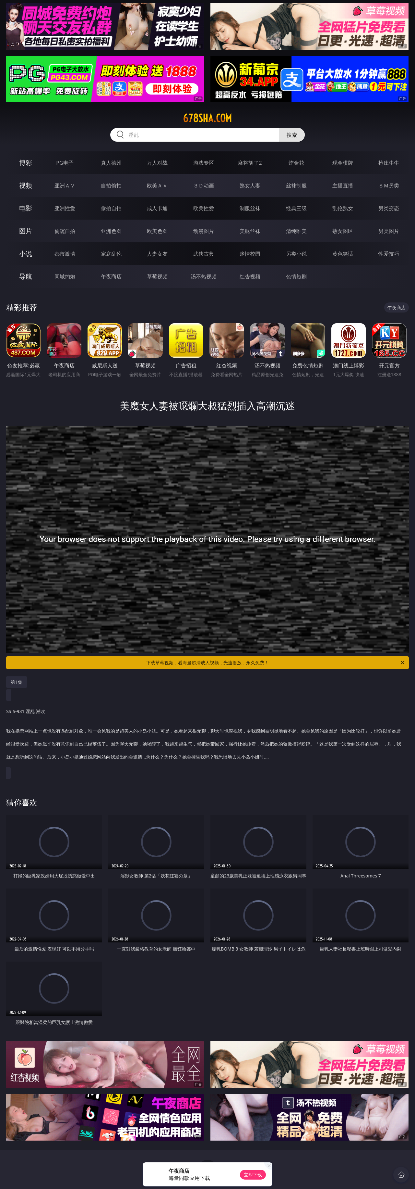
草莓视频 (157, 276)
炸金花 (296, 162)
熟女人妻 (250, 185)
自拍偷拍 (111, 185)
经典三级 (296, 208)
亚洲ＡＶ (64, 185)
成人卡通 (157, 208)
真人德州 (111, 162)
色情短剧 (296, 276)
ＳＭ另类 (388, 185)
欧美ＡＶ (157, 185)
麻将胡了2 (250, 162)
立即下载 (253, 1174)
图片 (25, 230)
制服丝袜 (250, 208)
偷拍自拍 (111, 208)
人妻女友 (157, 253)
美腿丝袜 (250, 231)
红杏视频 (250, 276)
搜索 (292, 134)
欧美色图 (157, 231)
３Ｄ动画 (203, 185)
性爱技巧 (388, 253)
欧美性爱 (203, 208)
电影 (25, 208)
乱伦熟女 (342, 208)
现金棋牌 (342, 162)
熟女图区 (342, 231)
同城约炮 (64, 276)
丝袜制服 (296, 185)
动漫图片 (203, 231)
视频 (25, 185)
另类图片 (388, 231)
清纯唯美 (296, 231)
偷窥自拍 (64, 231)
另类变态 (388, 208)
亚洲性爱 (64, 208)
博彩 (25, 162)
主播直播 (342, 185)
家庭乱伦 (111, 253)
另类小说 (296, 253)
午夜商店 (111, 276)
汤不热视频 (204, 276)
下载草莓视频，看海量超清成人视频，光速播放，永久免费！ (276, 663)
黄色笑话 (342, 253)
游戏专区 (203, 162)
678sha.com (207, 118)
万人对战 (157, 162)
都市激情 (64, 253)
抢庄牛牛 (388, 162)
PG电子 (64, 162)
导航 (25, 276)
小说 (25, 253)
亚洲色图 (111, 231)
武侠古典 (203, 253)
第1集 (16, 682)
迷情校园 (250, 253)
